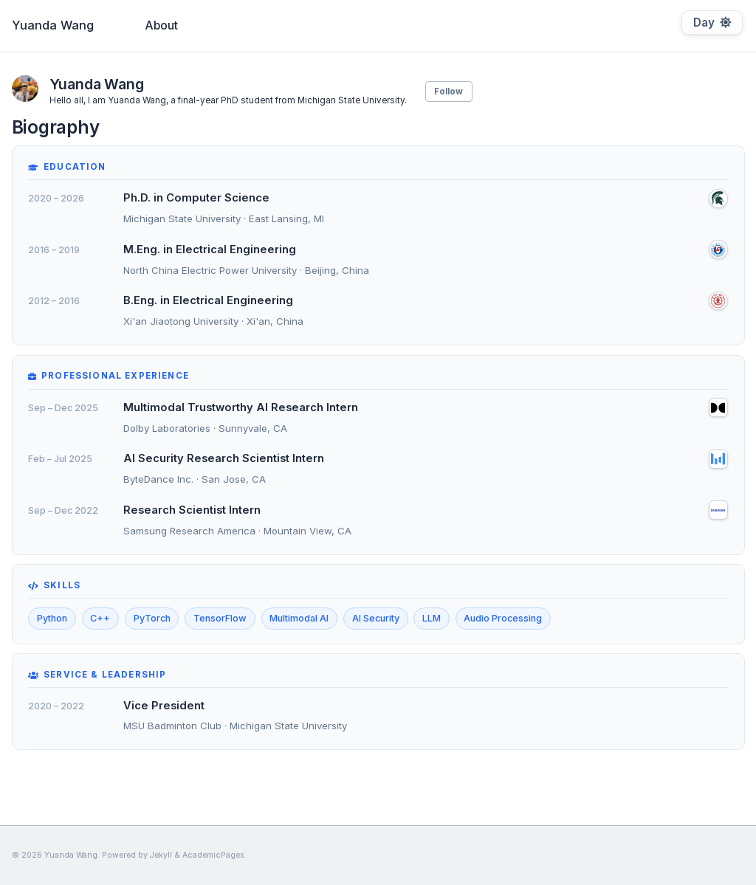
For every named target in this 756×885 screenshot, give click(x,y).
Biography (328, 25)
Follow (448, 91)
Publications (239, 25)
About (162, 25)
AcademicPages (213, 855)
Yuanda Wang (53, 25)
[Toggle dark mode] (712, 22)
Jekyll (161, 855)
